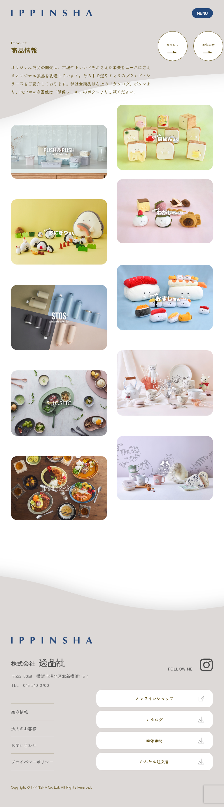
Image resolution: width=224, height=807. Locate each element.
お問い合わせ (23, 745)
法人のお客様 (23, 728)
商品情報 (19, 712)
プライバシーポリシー (32, 762)
